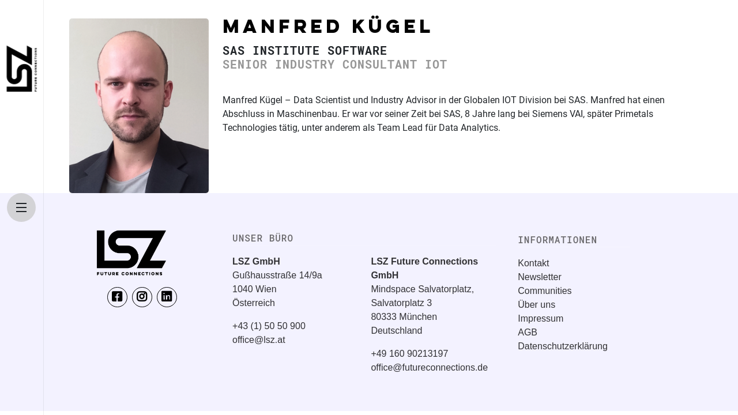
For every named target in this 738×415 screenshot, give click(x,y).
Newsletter (540, 277)
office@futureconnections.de (429, 367)
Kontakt (533, 263)
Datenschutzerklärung (563, 346)
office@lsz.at (258, 340)
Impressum (540, 318)
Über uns (536, 305)
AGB (527, 332)
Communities (544, 291)
